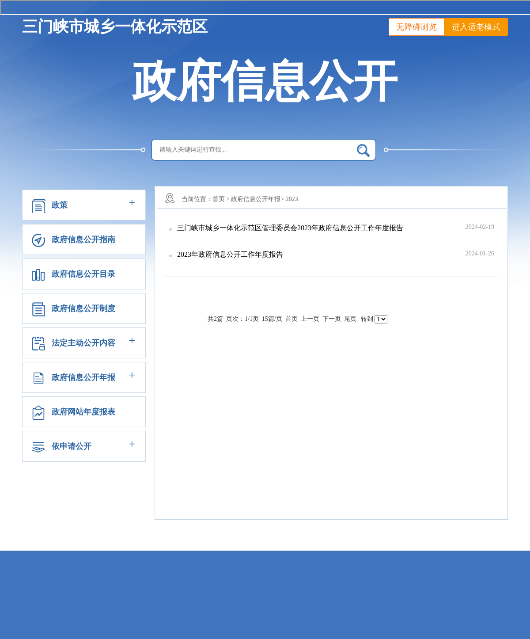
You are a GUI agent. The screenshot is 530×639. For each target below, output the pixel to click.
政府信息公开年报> (257, 199)
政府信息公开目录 (83, 274)
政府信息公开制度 (83, 308)
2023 (292, 199)
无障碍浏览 (416, 27)
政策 (60, 205)
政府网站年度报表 (83, 411)
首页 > (221, 199)
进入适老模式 (476, 27)
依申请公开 (71, 446)
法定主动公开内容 (83, 343)
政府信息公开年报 (83, 377)
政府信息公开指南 (83, 239)
